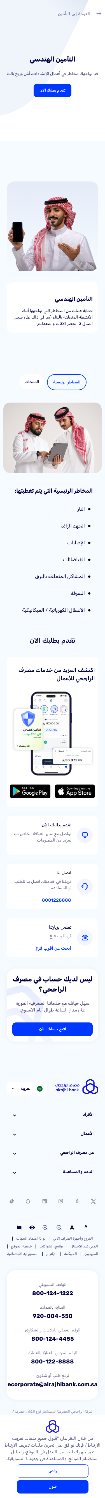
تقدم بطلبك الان (52, 90)
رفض (52, 1471)
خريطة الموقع (21, 1246)
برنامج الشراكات (51, 1246)
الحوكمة (70, 1254)
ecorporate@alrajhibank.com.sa (52, 1384)
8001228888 (56, 900)
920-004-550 (53, 1316)
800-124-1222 (52, 1293)
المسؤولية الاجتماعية (23, 1254)
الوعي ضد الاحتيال (84, 1246)
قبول (53, 1486)
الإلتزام (51, 1254)
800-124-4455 (52, 1338)
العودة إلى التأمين (80, 14)
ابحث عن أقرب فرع (53, 948)
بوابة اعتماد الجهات (30, 1238)
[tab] (67, 382)
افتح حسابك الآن (52, 1029)
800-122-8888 (52, 1361)
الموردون (91, 1254)
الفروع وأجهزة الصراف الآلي (73, 1238)
